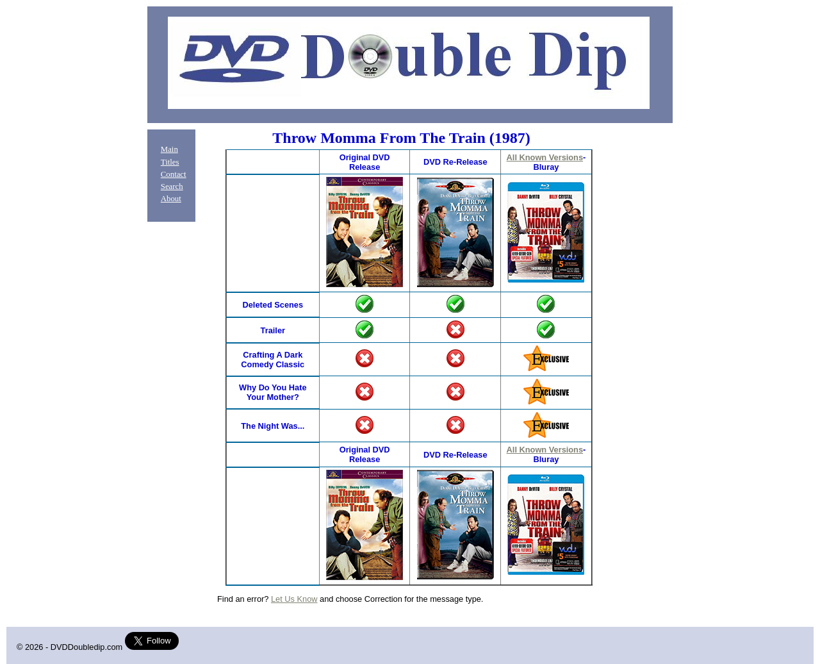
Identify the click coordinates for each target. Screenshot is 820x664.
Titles (170, 162)
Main (169, 149)
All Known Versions (545, 157)
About (171, 198)
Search (172, 186)
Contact (173, 174)
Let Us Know (294, 599)
